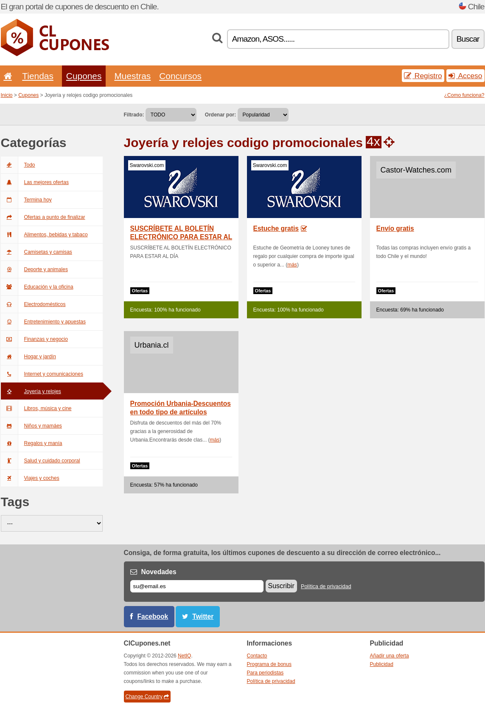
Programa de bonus (269, 664)
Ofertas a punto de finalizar (43, 217)
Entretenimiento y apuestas (43, 321)
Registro (423, 75)
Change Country (147, 697)
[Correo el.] (197, 586)
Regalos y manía (31, 443)
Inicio (7, 95)
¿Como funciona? (464, 95)
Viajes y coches (30, 478)
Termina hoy (26, 199)
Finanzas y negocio (34, 339)
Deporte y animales (34, 269)
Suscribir (281, 585)
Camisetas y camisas (36, 252)
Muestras (132, 76)
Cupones (84, 76)
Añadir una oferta (389, 656)
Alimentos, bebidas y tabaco (44, 234)
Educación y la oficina (37, 286)
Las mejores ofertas (35, 182)
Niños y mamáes (31, 425)
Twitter (202, 616)
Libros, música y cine (36, 408)
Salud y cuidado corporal (40, 460)
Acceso (465, 75)
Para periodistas (265, 673)
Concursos (180, 76)
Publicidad (381, 664)
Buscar (468, 38)
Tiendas (37, 76)
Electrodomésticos (33, 304)
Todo (18, 164)
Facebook (152, 616)
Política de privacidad (326, 586)
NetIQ (184, 656)
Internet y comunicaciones (42, 373)
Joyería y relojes (31, 391)
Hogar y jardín (28, 356)
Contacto (257, 656)
